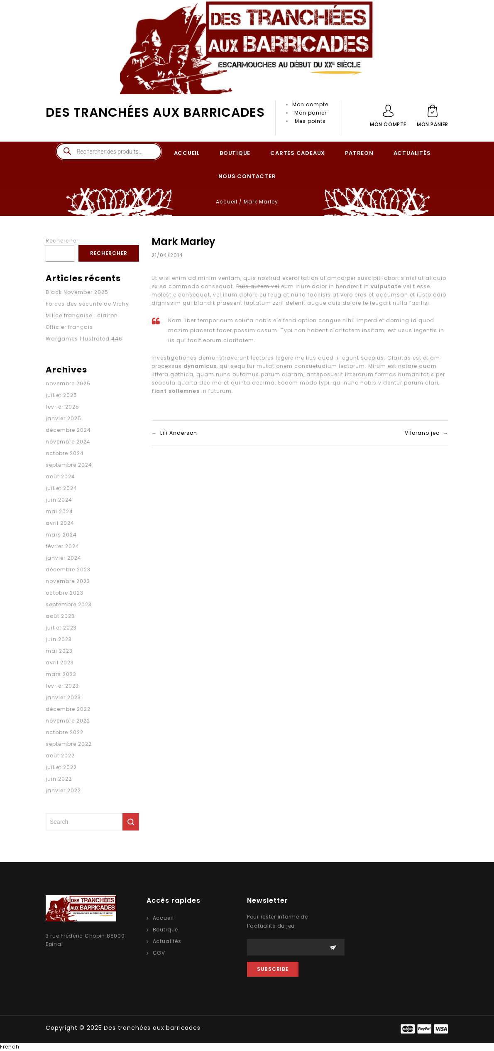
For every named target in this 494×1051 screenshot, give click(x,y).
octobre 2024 (65, 453)
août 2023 (60, 616)
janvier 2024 (63, 557)
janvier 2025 (63, 418)
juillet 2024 (61, 488)
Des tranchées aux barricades (155, 112)
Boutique (166, 929)
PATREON (359, 153)
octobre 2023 (64, 592)
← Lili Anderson (174, 432)
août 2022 (60, 755)
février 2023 (62, 685)
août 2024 (60, 476)
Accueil (226, 201)
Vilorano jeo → (426, 432)
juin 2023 (59, 639)
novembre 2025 (68, 383)
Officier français (69, 327)
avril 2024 (60, 523)
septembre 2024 (69, 464)
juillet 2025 (61, 395)
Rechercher (62, 240)
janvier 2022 (63, 790)
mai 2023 (59, 650)
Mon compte (310, 104)
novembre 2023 (68, 581)
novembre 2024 (68, 441)
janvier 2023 (63, 697)
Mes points (310, 121)
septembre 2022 (69, 743)
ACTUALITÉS (412, 153)
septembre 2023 (69, 604)
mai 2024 (59, 511)
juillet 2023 (61, 627)
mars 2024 (61, 534)
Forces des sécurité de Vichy (87, 303)
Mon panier (310, 112)
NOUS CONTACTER (247, 176)
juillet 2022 (61, 767)
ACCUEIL (187, 153)
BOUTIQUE (235, 153)
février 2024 (62, 546)
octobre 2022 (64, 732)
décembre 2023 (68, 569)
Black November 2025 (77, 292)
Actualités (167, 941)
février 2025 (62, 406)
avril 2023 (60, 662)
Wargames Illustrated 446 (84, 338)
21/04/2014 (167, 255)
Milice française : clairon (82, 315)
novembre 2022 (68, 720)
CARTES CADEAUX (297, 153)
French (10, 1046)
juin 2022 (59, 778)
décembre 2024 (68, 430)
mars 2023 (61, 674)
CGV (159, 952)
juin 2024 (59, 499)
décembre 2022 (68, 709)
